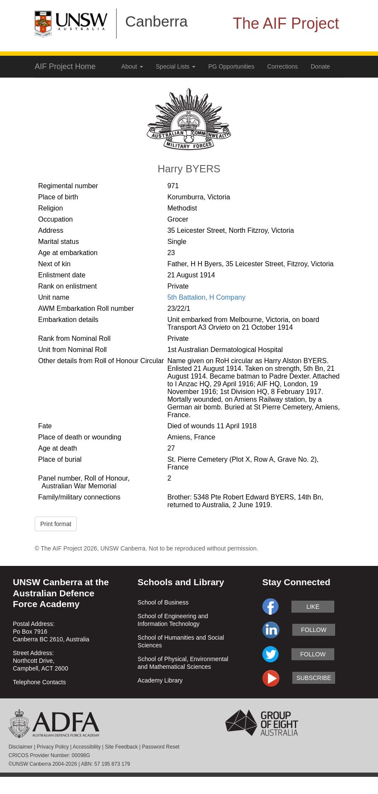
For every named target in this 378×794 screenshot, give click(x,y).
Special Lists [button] (175, 66)
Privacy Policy (53, 747)
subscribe (314, 677)
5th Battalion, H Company (206, 297)
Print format (55, 523)
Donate (320, 66)
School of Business (163, 602)
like (312, 606)
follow (314, 629)
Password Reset (160, 747)
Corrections (282, 66)
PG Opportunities (231, 66)
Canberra (156, 21)
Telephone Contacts (39, 682)
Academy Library (160, 680)
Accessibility (87, 747)
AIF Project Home (65, 66)
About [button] (132, 66)
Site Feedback (121, 747)
